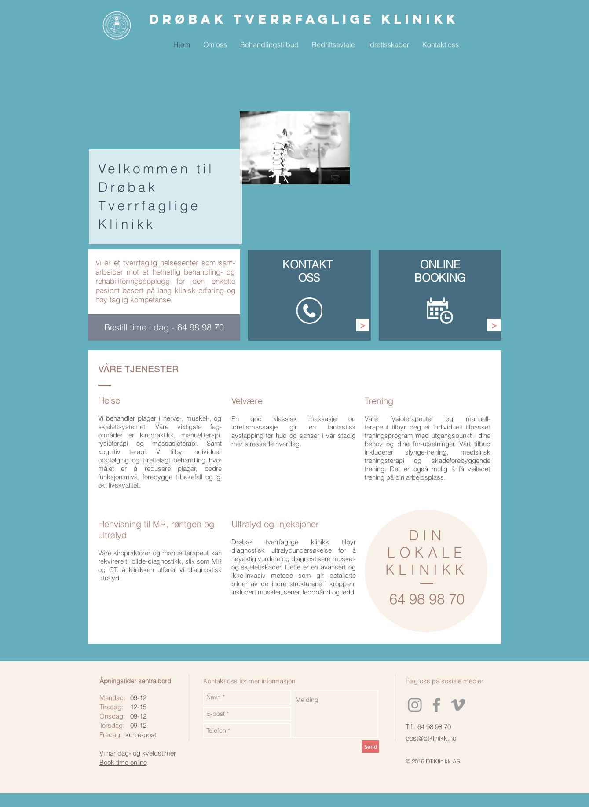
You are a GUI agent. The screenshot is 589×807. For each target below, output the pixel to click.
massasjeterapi (174, 443)
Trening (379, 400)
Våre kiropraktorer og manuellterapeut (153, 553)
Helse (109, 400)
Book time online (123, 762)
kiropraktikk (157, 435)
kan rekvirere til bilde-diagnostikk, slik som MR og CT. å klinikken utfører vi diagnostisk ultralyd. (160, 565)
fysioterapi (113, 443)
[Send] (370, 746)
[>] (362, 325)
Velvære (247, 400)
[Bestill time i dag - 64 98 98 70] (164, 327)
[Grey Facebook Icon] (436, 705)
